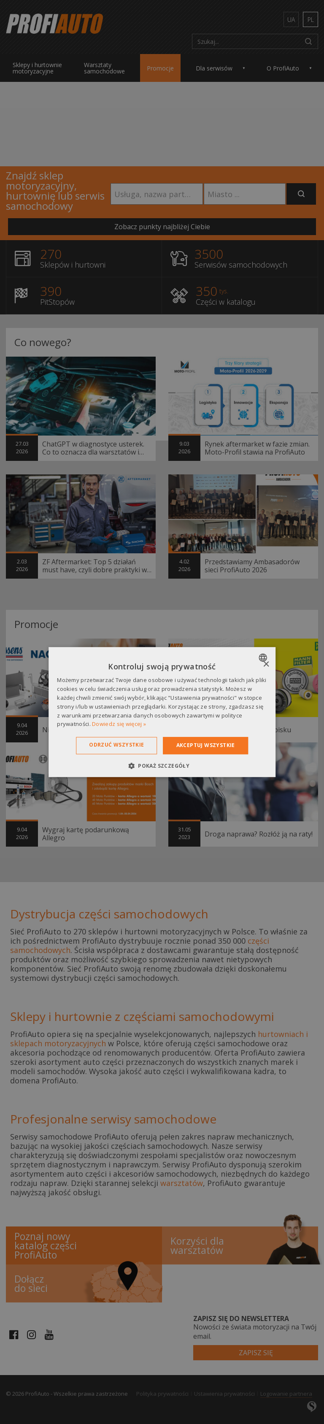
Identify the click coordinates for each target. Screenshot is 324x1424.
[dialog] (162, 712)
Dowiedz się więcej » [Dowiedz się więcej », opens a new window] (119, 724)
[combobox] (264, 657)
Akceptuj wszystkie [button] (205, 745)
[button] (162, 766)
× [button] (266, 664)
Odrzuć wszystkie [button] (116, 744)
